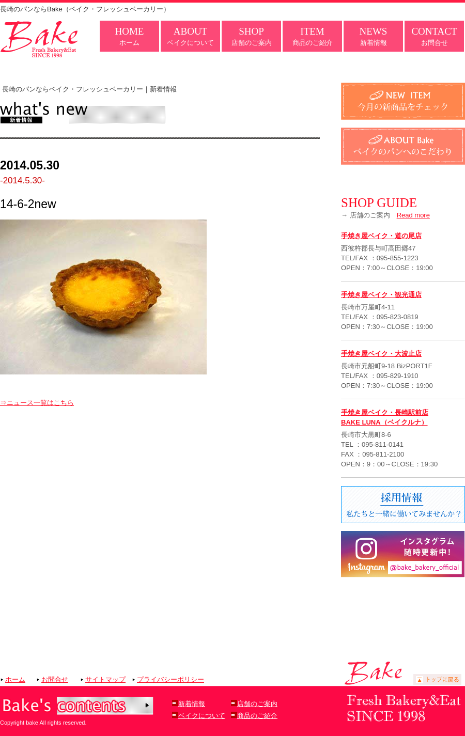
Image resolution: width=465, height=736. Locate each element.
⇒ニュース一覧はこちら (37, 402)
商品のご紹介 (312, 36)
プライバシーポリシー (170, 679)
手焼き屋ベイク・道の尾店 (381, 236)
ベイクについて (190, 36)
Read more (413, 215)
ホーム (129, 36)
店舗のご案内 (251, 36)
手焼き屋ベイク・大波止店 (381, 353)
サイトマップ (105, 679)
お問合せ (434, 36)
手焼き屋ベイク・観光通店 (381, 295)
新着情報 (374, 36)
